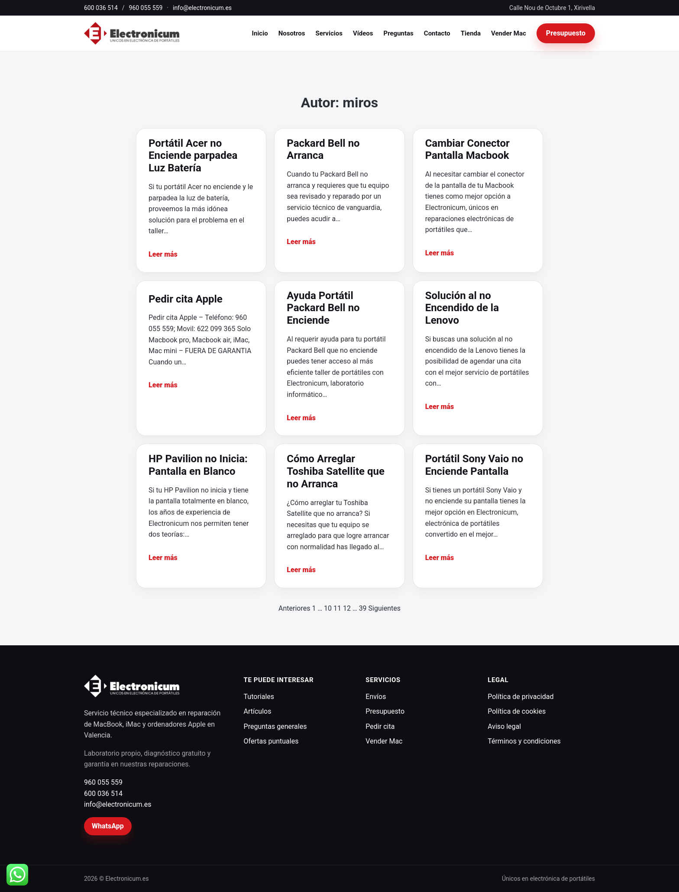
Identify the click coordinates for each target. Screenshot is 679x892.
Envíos (375, 696)
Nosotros (291, 33)
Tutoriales (259, 696)
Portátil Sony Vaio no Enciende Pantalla (474, 465)
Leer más (163, 254)
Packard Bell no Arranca (323, 149)
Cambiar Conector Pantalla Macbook (467, 149)
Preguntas (399, 33)
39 (363, 608)
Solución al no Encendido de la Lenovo (462, 308)
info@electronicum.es (202, 7)
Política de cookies (517, 711)
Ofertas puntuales (271, 741)
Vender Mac (508, 33)
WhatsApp (108, 826)
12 (347, 608)
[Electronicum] (131, 33)
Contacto (437, 33)
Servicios (328, 33)
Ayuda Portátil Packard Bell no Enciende (323, 308)
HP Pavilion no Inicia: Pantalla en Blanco (198, 465)
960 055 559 (146, 7)
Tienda (471, 33)
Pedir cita (379, 726)
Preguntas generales (275, 726)
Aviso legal (504, 726)
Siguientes (385, 608)
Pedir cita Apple (186, 299)
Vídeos (363, 33)
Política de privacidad (520, 696)
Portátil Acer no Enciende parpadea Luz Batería (193, 155)
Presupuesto (565, 33)
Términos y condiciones (524, 741)
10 (328, 608)
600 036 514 (101, 7)
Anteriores (294, 608)
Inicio (260, 33)
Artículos (258, 711)
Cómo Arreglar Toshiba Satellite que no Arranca (336, 471)
